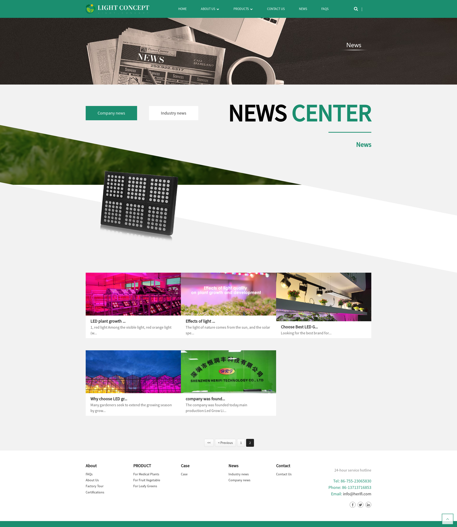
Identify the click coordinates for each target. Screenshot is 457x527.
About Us (210, 9)
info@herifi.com (357, 494)
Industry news (173, 113)
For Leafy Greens (145, 486)
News (303, 9)
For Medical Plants (146, 474)
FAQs (324, 9)
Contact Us (276, 9)
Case (184, 474)
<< (209, 443)
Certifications (95, 492)
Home (182, 9)
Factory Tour (95, 486)
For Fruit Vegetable (146, 480)
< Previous (225, 443)
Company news (111, 113)
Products (243, 9)
